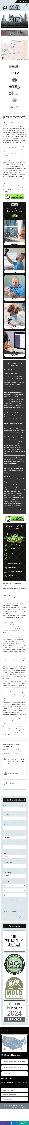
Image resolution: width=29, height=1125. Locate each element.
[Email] (26, 1)
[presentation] (14, 914)
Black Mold (7, 1085)
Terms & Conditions (22, 1118)
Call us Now (17, 198)
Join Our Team (8, 1102)
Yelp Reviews (7, 1111)
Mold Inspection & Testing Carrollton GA (12, 753)
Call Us (5, 1123)
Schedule (14, 1123)
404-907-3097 (13, 791)
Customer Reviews (9, 1106)
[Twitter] (23, 1)
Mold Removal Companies (12, 1079)
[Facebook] (20, 1)
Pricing (24, 1123)
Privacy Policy (14, 1118)
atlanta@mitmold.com (16, 781)
